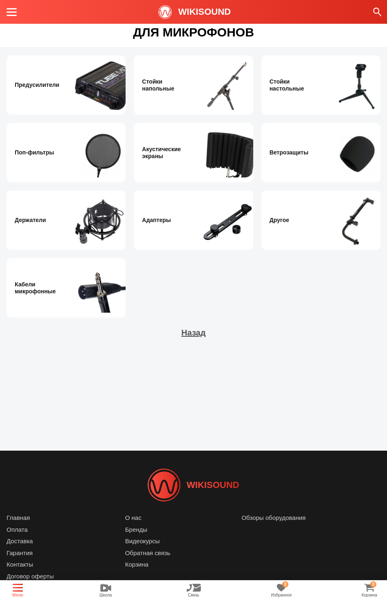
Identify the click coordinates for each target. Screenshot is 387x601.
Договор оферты (30, 576)
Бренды (136, 529)
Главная (18, 517)
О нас (133, 517)
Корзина (136, 564)
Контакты (20, 564)
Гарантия (20, 552)
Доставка (20, 540)
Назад (193, 332)
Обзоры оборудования (273, 517)
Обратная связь (148, 552)
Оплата (17, 529)
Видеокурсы (142, 540)
